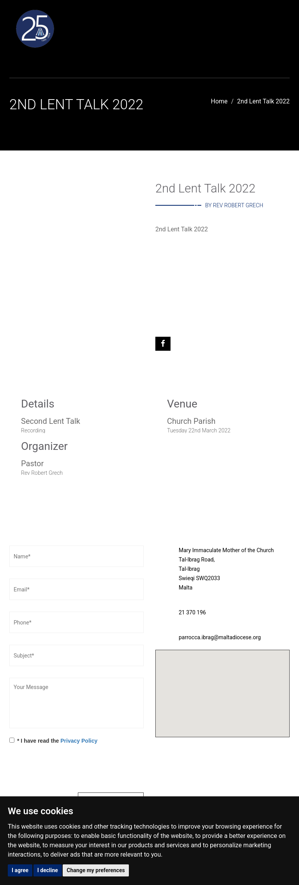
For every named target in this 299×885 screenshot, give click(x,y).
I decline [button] (47, 870)
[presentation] (68, 769)
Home (219, 101)
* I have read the (53, 741)
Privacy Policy (78, 741)
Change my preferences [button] (96, 870)
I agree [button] (20, 870)
